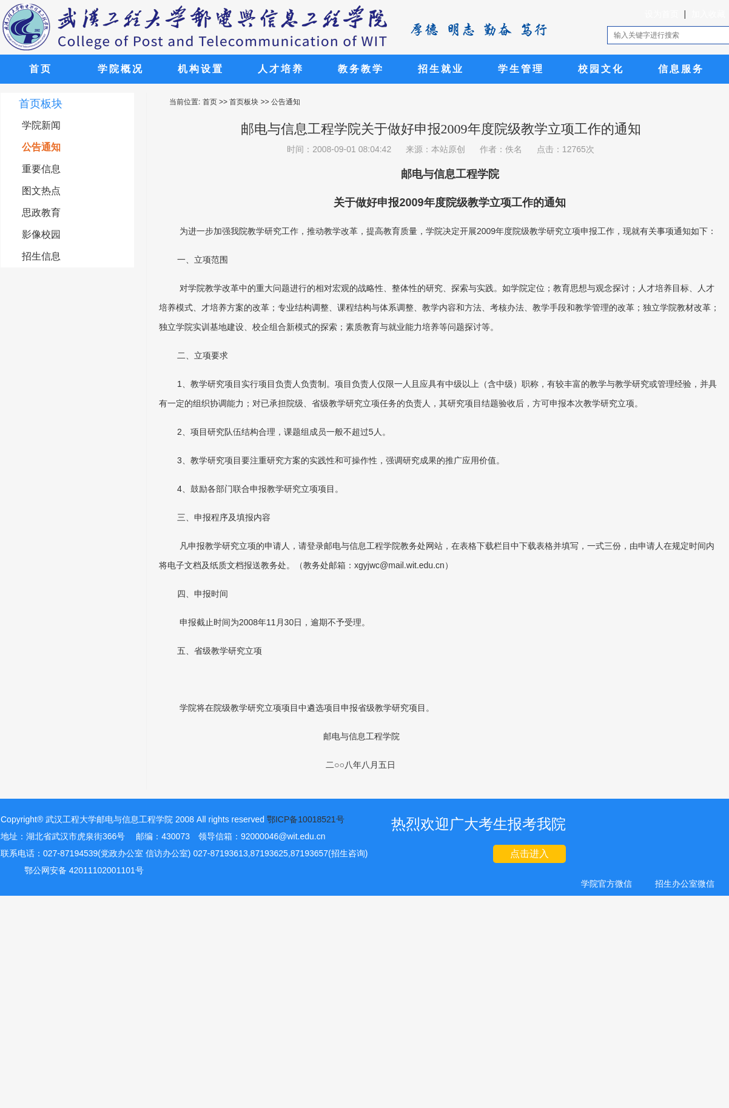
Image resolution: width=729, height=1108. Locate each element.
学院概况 (121, 69)
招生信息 (41, 256)
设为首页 (662, 14)
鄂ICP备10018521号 (305, 819)
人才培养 (281, 69)
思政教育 (41, 212)
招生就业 (441, 69)
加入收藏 (708, 14)
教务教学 (361, 69)
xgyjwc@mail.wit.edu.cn (399, 565)
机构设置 (201, 69)
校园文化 (601, 69)
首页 (40, 69)
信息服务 (681, 69)
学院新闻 (41, 125)
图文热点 (41, 191)
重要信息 (41, 169)
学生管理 (521, 69)
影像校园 (41, 234)
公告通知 (41, 147)
